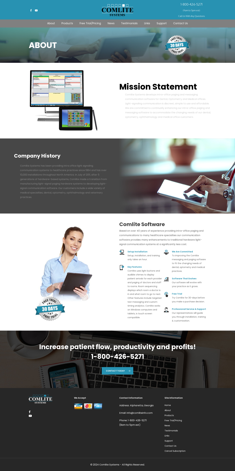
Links (167, 435)
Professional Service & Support (189, 309)
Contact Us (170, 445)
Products (169, 415)
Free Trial (177, 293)
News (167, 425)
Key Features (135, 266)
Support (169, 440)
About (168, 410)
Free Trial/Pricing (173, 420)
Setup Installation (137, 251)
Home (168, 405)
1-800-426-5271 (191, 4)
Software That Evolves (184, 278)
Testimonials (171, 430)
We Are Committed (182, 251)
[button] (117, 371)
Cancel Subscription (175, 450)
